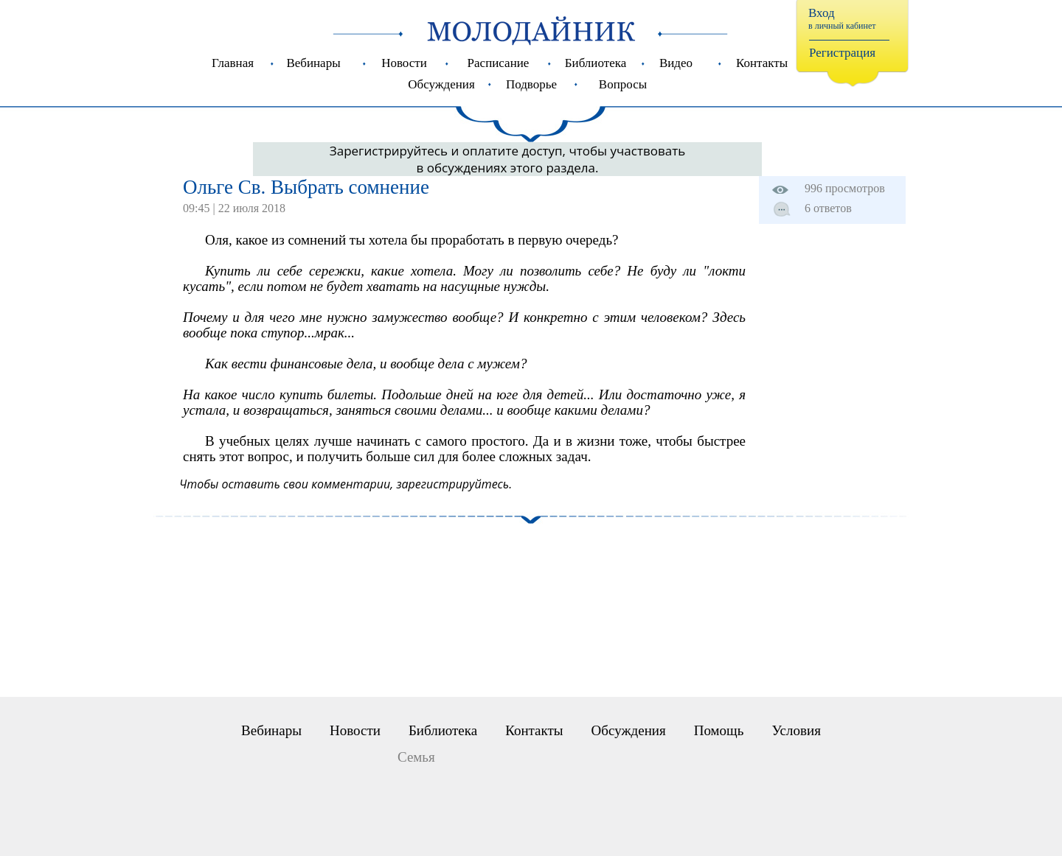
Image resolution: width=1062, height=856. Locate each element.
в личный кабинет (842, 26)
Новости (404, 63)
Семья (416, 757)
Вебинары (313, 63)
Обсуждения (441, 84)
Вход (821, 13)
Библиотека (595, 63)
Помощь (719, 730)
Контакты (762, 63)
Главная (233, 63)
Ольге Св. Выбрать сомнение (306, 187)
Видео (676, 63)
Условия (795, 730)
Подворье (531, 84)
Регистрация (842, 53)
